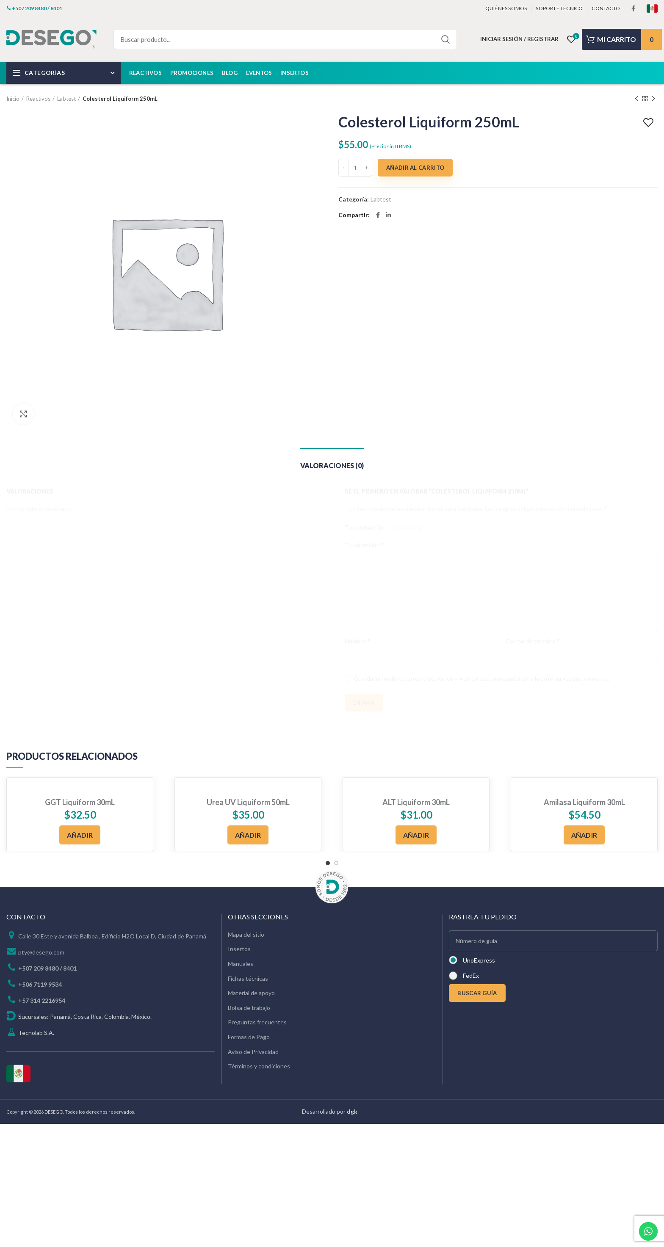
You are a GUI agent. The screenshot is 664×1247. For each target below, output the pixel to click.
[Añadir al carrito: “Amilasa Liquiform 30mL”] (584, 834)
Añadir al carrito (415, 167)
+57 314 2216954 (41, 1000)
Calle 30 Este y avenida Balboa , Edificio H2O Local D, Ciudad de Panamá (112, 936)
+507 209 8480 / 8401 (47, 968)
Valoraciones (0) (332, 465)
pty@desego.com (41, 952)
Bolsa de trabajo (249, 1007)
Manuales (240, 963)
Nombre (357, 641)
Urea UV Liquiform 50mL (248, 802)
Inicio (12, 98)
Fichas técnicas (248, 978)
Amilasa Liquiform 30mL (584, 802)
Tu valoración (364, 545)
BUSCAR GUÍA (477, 993)
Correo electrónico (533, 641)
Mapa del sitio (246, 934)
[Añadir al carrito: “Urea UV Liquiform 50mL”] (248, 834)
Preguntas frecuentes (257, 1022)
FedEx (471, 975)
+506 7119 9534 (40, 984)
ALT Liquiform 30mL (416, 802)
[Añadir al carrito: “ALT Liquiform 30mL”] (416, 834)
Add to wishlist (649, 123)
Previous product (636, 99)
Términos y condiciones (259, 1066)
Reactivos (38, 98)
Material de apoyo (251, 992)
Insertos (239, 948)
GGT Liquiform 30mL (80, 802)
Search (445, 39)
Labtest (66, 98)
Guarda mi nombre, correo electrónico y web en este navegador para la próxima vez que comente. (481, 678)
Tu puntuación (364, 527)
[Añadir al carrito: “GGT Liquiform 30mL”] (80, 834)
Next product (653, 99)
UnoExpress (479, 960)
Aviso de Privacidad (253, 1051)
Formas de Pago (249, 1036)
